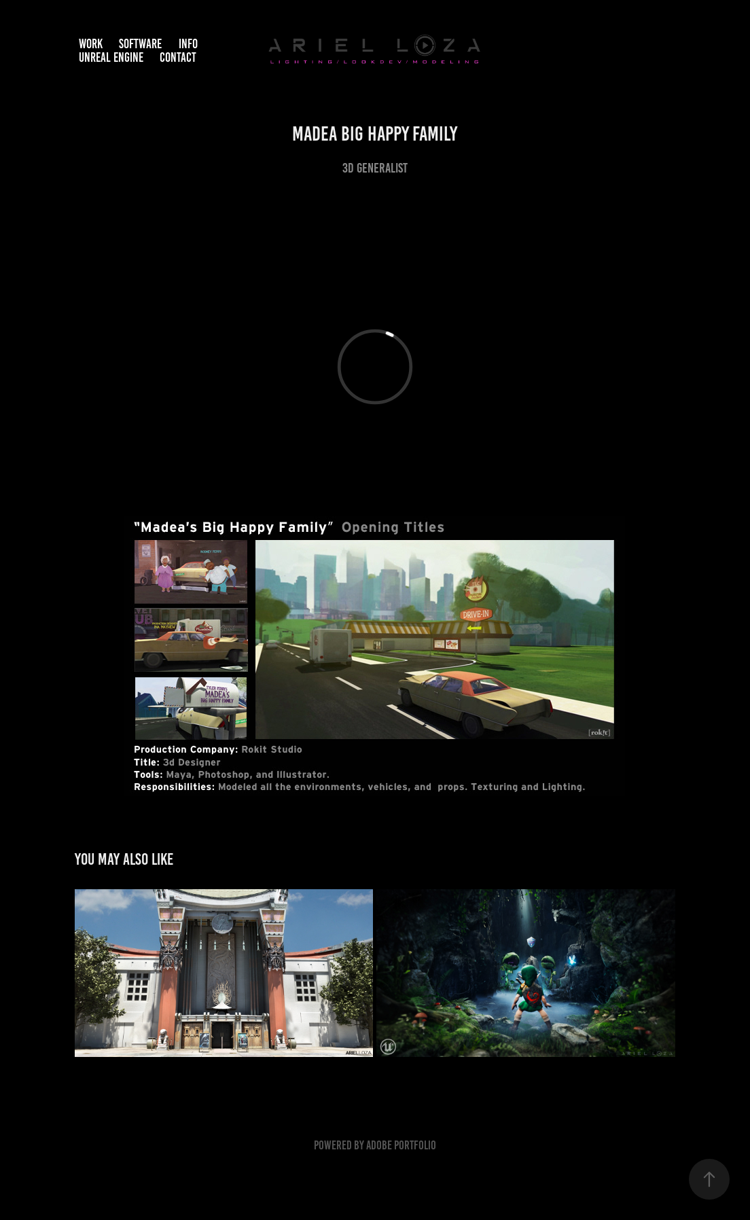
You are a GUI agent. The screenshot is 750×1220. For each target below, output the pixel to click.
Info (188, 44)
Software (140, 44)
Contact (178, 57)
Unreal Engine (111, 57)
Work (91, 44)
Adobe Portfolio (401, 1145)
